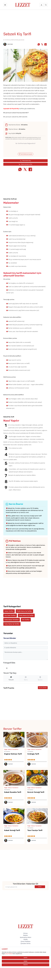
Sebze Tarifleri (9, 611)
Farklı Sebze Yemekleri (11, 619)
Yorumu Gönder (43, 687)
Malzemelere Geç (25, 160)
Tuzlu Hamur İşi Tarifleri (11, 624)
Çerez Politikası (25, 941)
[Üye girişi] (41, 5)
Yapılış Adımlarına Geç (25, 164)
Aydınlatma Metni (25, 937)
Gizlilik (26, 939)
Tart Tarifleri (26, 619)
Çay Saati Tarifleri (10, 615)
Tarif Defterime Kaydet (25, 154)
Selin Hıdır (8, 44)
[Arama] (46, 5)
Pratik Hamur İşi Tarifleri (24, 611)
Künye (25, 933)
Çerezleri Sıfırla (25, 943)
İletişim (25, 935)
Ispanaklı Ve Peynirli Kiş (11, 108)
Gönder (39, 886)
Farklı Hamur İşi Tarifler (26, 615)
